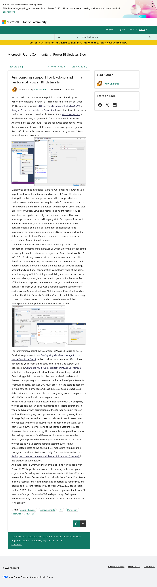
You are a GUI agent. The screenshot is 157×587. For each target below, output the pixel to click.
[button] (81, 77)
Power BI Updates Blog (69, 54)
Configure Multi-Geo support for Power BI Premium (53, 367)
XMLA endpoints (71, 114)
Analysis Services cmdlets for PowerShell (33, 110)
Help (132, 29)
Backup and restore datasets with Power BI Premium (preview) (45, 456)
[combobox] (117, 37)
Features (17, 514)
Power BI (30, 514)
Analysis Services (28, 510)
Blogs (106, 21)
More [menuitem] (117, 21)
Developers (72, 510)
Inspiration (67, 21)
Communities (93, 21)
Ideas (79, 21)
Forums (53, 21)
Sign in (122, 29)
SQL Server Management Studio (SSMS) (59, 105)
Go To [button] (142, 29)
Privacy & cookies (116, 566)
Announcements (47, 510)
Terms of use (134, 566)
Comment (16, 544)
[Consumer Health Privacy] (41, 577)
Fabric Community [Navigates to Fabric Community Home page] (35, 22)
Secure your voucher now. (113, 42)
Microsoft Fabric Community (28, 54)
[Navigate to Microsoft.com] (10, 22)
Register (110, 29)
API (61, 510)
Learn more (9, 11)
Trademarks (149, 566)
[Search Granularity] (67, 37)
